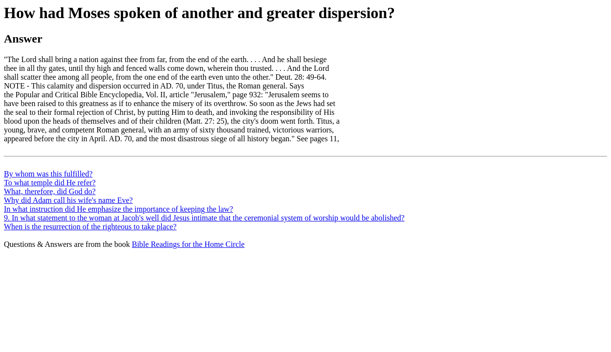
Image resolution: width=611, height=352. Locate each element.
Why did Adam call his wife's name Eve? (68, 200)
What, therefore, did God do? (49, 191)
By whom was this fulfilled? (48, 174)
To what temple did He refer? (50, 182)
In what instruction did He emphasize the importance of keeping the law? (118, 209)
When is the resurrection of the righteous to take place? (90, 226)
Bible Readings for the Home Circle (188, 244)
